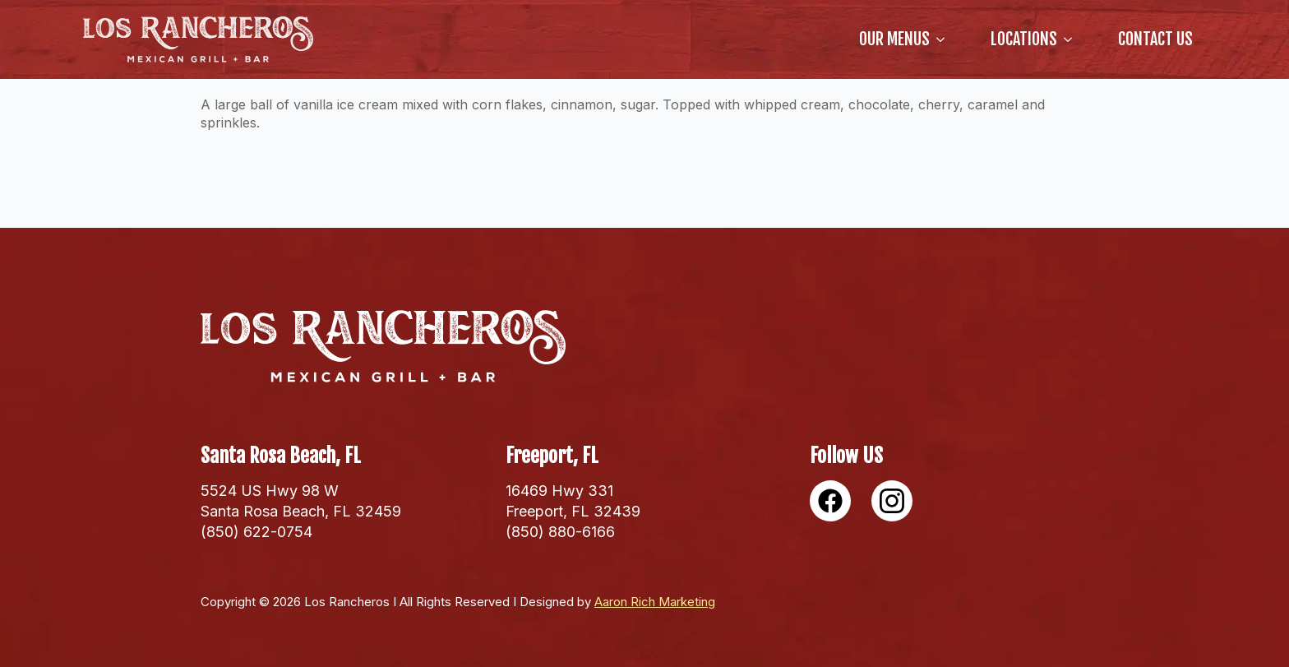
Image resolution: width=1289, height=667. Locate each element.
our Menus (894, 39)
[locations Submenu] (1071, 39)
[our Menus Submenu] (944, 39)
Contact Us (1155, 39)
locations (1024, 39)
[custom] (830, 500)
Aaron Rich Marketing (654, 601)
